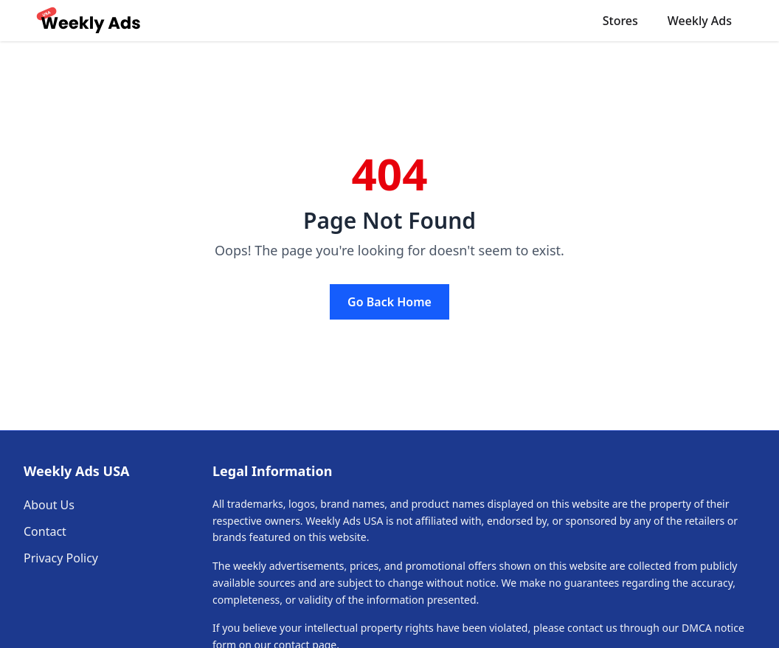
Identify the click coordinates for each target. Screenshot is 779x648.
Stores (620, 21)
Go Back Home (389, 302)
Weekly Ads (700, 21)
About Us (49, 505)
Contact (45, 531)
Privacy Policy (61, 558)
